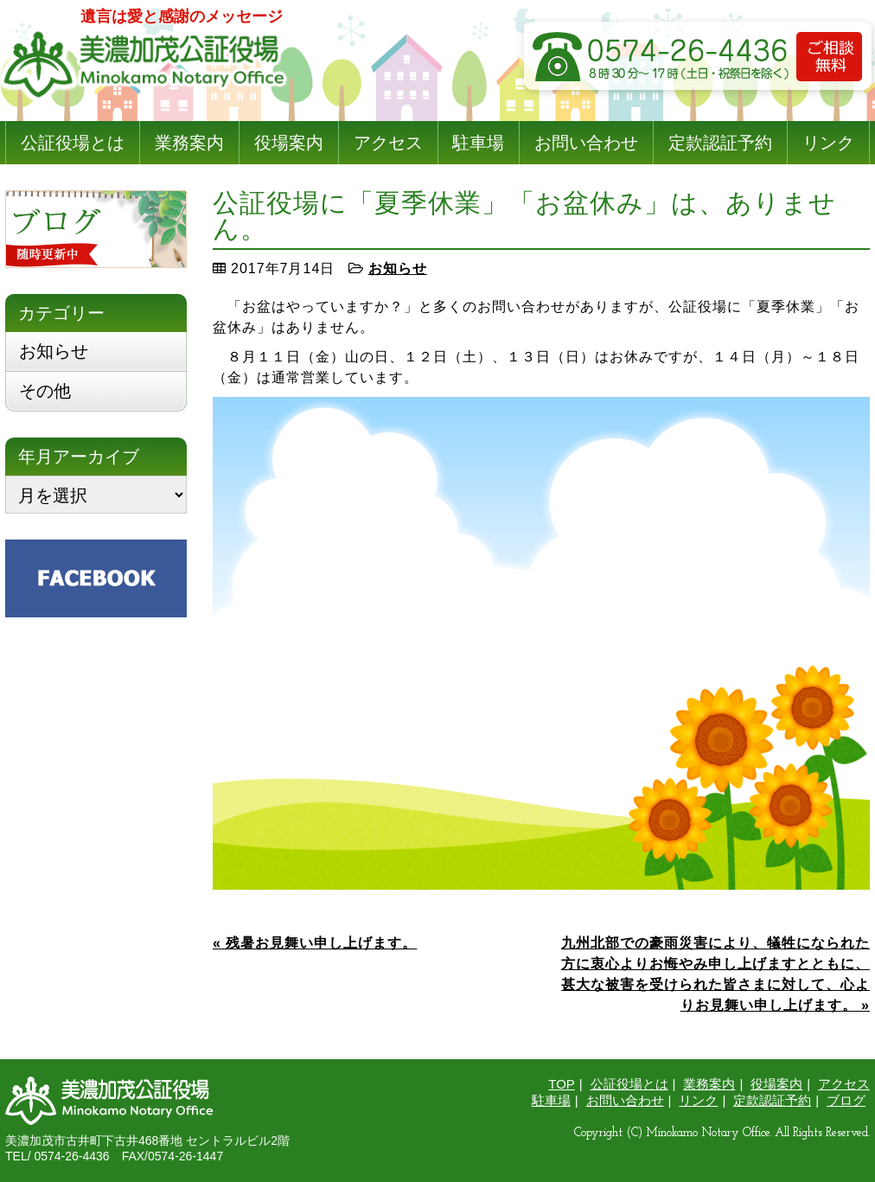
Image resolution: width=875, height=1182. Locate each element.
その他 (45, 390)
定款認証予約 (720, 142)
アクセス (388, 142)
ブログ (846, 1100)
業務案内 (189, 142)
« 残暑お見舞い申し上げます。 (315, 943)
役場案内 (288, 142)
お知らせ (397, 268)
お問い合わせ (586, 142)
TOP (561, 1084)
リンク (828, 142)
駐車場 (478, 142)
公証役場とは (73, 142)
